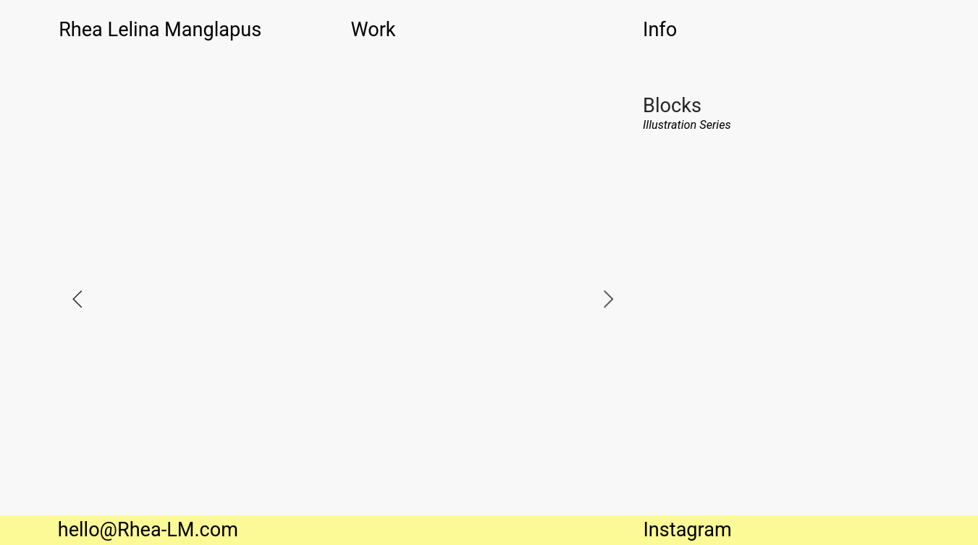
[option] (343, 299)
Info (660, 29)
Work (373, 29)
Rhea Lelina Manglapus (160, 29)
